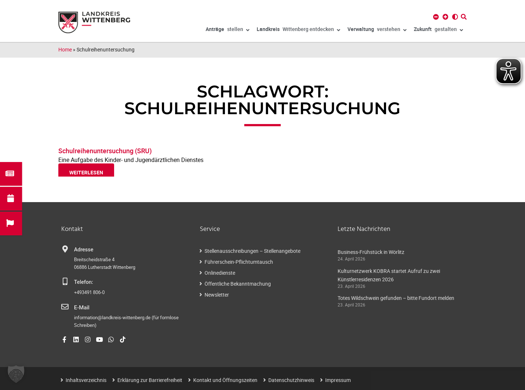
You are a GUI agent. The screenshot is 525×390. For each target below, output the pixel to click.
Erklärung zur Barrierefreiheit (149, 379)
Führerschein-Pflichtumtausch (239, 261)
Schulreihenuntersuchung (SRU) (105, 150)
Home (65, 49)
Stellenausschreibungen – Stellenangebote (252, 250)
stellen (227, 30)
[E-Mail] (65, 306)
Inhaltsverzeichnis (86, 379)
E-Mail (81, 307)
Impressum (338, 379)
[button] (16, 374)
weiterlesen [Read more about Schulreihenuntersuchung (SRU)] (86, 172)
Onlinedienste (220, 272)
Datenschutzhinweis (291, 379)
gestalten (438, 30)
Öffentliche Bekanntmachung (238, 283)
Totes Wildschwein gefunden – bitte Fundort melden (396, 297)
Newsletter (217, 294)
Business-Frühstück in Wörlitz (371, 251)
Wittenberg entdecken (298, 30)
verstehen (377, 30)
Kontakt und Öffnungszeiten (225, 379)
